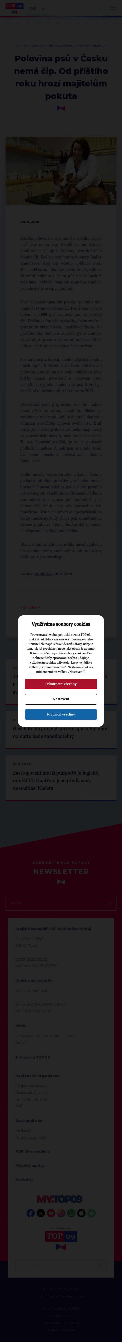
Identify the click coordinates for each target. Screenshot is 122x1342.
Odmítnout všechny (61, 684)
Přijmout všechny (61, 714)
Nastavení (61, 699)
